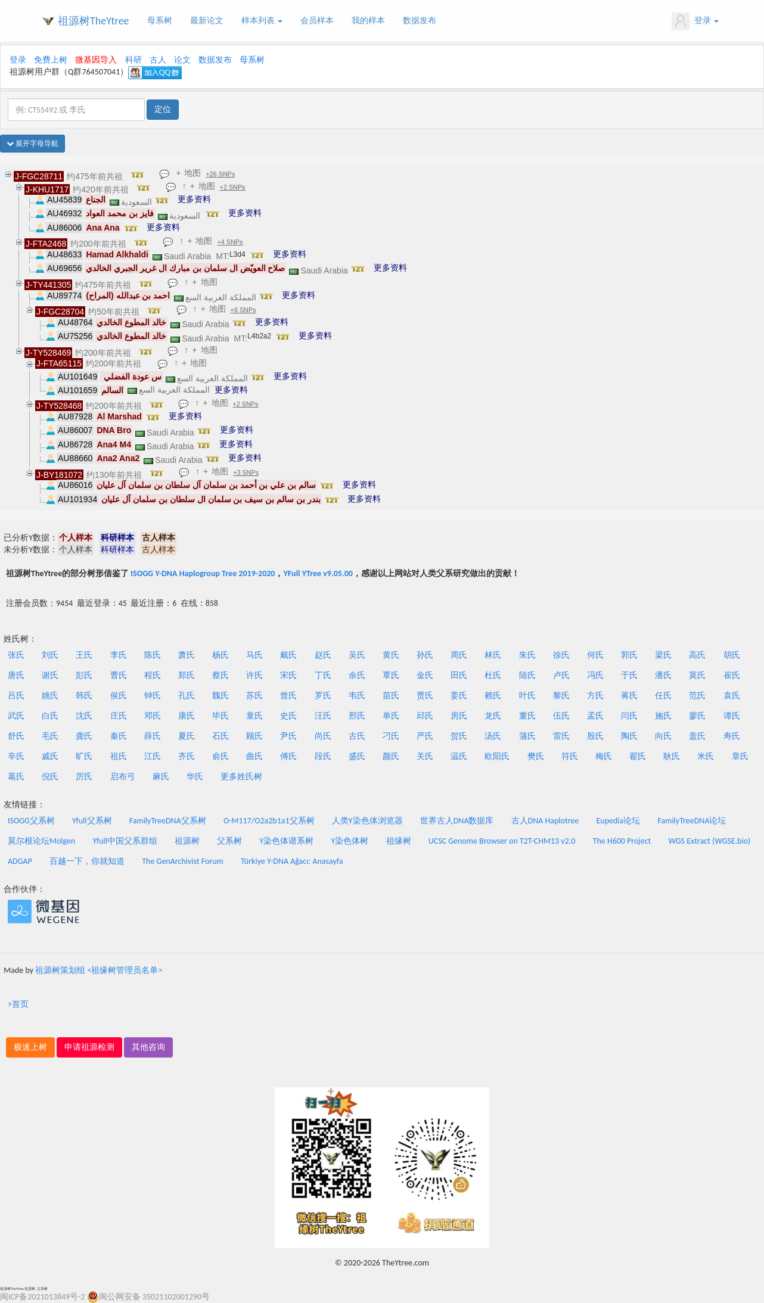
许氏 (254, 675)
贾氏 (425, 696)
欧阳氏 (497, 756)
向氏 (663, 736)
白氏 (50, 716)
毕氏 (220, 716)
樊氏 (535, 756)
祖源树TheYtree (93, 20)
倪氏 (50, 777)
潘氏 (663, 675)
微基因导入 (96, 60)
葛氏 (16, 777)
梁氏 (663, 655)
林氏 (493, 655)
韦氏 (357, 696)
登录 (695, 21)
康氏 (186, 716)
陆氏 (527, 675)
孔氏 (186, 696)
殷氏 (595, 736)
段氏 (323, 756)
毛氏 (50, 736)
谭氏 (731, 716)
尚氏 (323, 736)
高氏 (697, 655)
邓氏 (152, 716)
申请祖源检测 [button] (89, 1047)
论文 (182, 60)
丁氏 (323, 675)
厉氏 (84, 777)
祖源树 (187, 841)
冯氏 (595, 675)
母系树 (159, 20)
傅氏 (288, 756)
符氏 (569, 756)
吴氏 (357, 655)
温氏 (459, 756)
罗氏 (323, 696)
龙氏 (493, 716)
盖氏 (697, 736)
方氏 (595, 696)
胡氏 (731, 655)
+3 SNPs (246, 472)
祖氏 (118, 756)
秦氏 (118, 736)
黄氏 (391, 655)
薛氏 (152, 736)
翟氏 (637, 756)
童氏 (254, 716)
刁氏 (391, 736)
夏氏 (186, 736)
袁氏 (731, 696)
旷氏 (84, 756)
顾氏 (254, 736)
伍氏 (561, 716)
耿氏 (671, 756)
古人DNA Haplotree (545, 821)
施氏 (663, 716)
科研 (133, 60)
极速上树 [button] (30, 1047)
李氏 (118, 655)
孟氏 (595, 716)
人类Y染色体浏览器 (367, 821)
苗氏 (391, 696)
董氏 (527, 716)
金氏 (425, 675)
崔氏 (731, 675)
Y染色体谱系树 (287, 841)
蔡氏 (220, 675)
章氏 (740, 756)
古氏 (357, 736)
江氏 (152, 756)
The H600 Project (622, 841)
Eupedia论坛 (618, 821)
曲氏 (254, 756)
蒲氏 (527, 736)
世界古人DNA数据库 (457, 821)
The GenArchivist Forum (182, 861)
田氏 (459, 675)
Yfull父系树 (91, 821)
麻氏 (161, 777)
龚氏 (84, 736)
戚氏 (50, 756)
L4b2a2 (259, 336)
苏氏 (254, 696)
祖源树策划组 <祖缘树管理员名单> (98, 970)
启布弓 (122, 777)
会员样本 (317, 20)
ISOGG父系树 (31, 821)
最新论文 (206, 20)
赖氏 (493, 696)
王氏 (84, 655)
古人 (158, 60)
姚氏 (50, 696)
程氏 (152, 675)
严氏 (425, 736)
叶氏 (527, 696)
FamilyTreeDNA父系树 (167, 821)
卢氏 (561, 675)
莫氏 (697, 675)
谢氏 (50, 675)
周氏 (459, 655)
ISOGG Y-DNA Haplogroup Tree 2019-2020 (203, 573)
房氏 (459, 716)
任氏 (663, 696)
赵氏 (323, 655)
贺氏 (459, 736)
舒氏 (16, 736)
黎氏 (561, 696)
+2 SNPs (233, 187)
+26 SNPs (220, 174)
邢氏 (357, 716)
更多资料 (194, 199)
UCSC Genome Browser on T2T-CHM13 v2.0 (502, 841)
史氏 (288, 716)
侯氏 (118, 696)
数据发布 (419, 20)
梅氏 (603, 756)
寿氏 (731, 736)
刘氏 (50, 655)
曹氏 (118, 675)
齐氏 (186, 756)
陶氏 (629, 736)
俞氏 (220, 756)
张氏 (16, 655)
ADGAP (20, 861)
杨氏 (220, 655)
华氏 (195, 777)
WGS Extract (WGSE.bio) (709, 841)
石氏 (220, 736)
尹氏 (288, 736)
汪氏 (323, 716)
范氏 (697, 696)
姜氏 (459, 696)
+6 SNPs (243, 309)
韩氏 (84, 696)
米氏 (705, 756)
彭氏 (84, 675)
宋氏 (288, 675)
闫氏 (629, 716)
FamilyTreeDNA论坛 (691, 821)
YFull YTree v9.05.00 (317, 573)
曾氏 (288, 696)
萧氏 (186, 655)
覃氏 (391, 675)
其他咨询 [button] (148, 1047)
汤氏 (493, 736)
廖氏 (697, 716)
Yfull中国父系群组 (125, 841)
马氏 (254, 655)
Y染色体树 (350, 841)
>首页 (18, 1004)
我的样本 (368, 20)
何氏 (595, 655)
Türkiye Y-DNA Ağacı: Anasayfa (292, 861)
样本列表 (261, 20)
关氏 (425, 756)
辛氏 (16, 756)
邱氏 (425, 716)
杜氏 (493, 675)
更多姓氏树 (241, 777)
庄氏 (118, 716)
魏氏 (220, 696)
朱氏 (527, 655)
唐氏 (16, 675)
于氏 (629, 675)
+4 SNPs (230, 241)
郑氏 (186, 675)
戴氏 (288, 655)
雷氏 (561, 736)
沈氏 (84, 716)
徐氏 (561, 655)
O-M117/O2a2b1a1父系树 (269, 821)
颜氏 (391, 756)
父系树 (229, 841)
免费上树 (50, 60)
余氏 (357, 675)
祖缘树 (398, 841)
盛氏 (357, 756)
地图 (193, 173)
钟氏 (152, 696)
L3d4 (237, 254)
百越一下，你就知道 (87, 861)
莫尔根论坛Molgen (41, 841)
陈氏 (152, 655)
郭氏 (629, 655)
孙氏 (425, 655)
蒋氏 (629, 696)
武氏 (16, 716)
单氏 (391, 716)
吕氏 (16, 696)
